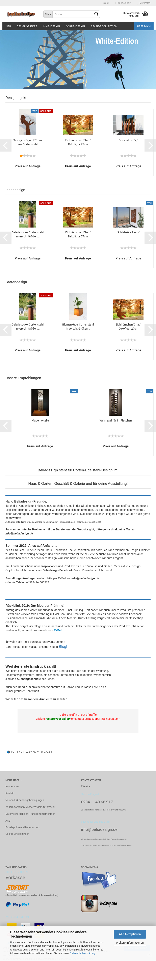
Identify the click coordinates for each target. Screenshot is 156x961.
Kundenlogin (123, 3)
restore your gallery (58, 718)
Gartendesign (75, 26)
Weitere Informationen (130, 942)
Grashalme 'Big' (128, 140)
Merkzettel (144, 3)
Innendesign (51, 26)
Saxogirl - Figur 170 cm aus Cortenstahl (27, 142)
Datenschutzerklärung (82, 953)
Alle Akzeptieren (130, 934)
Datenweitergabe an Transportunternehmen (30, 813)
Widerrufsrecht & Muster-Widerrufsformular (30, 806)
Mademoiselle (40, 420)
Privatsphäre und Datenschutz (22, 827)
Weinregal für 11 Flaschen (116, 420)
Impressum (12, 786)
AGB (7, 820)
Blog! (63, 647)
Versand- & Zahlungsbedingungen (24, 800)
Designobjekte (27, 26)
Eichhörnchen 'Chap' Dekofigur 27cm (77, 142)
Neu (8, 26)
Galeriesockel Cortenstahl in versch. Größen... (28, 234)
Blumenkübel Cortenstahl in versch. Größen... (78, 326)
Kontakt (9, 793)
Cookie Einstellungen (17, 833)
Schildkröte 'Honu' (128, 232)
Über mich (144, 26)
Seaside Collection (104, 26)
